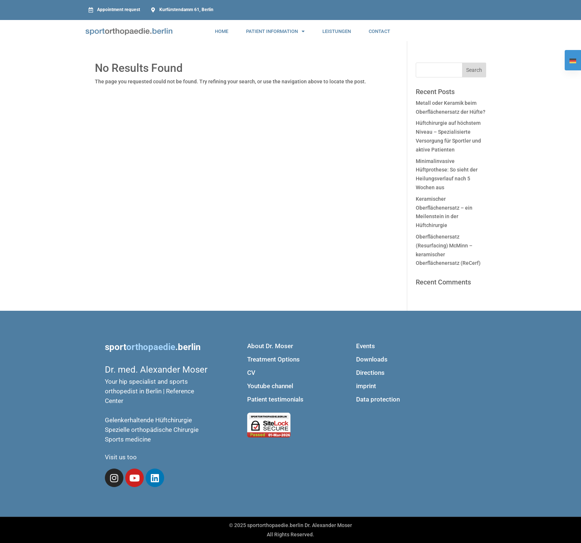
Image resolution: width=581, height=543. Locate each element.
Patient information (275, 31)
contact (379, 31)
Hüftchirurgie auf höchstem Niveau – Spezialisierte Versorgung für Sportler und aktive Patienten (448, 136)
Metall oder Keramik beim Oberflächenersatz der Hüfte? (450, 107)
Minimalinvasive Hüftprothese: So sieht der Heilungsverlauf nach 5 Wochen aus (447, 174)
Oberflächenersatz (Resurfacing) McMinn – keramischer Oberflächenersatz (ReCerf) (448, 250)
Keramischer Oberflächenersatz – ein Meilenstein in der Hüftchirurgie (444, 212)
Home (221, 31)
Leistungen (336, 31)
